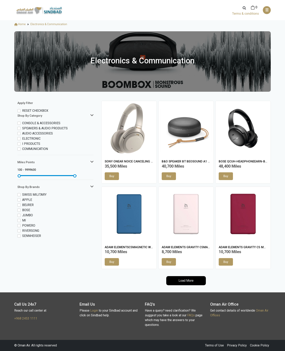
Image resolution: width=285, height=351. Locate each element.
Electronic (31, 138)
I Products (31, 144)
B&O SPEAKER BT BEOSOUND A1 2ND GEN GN (186, 161)
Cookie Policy (259, 345)
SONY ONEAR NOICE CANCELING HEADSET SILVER (129, 161)
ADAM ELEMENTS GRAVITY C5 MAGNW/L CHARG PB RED (243, 247)
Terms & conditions (245, 13)
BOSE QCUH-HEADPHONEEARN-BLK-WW (243, 161)
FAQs (191, 315)
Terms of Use (214, 345)
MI (24, 220)
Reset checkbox (35, 111)
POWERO (28, 225)
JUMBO (27, 215)
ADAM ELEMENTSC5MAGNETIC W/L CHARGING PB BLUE (129, 247)
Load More (186, 280)
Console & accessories (41, 123)
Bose (26, 210)
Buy (111, 176)
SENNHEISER (31, 236)
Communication (35, 149)
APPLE (27, 200)
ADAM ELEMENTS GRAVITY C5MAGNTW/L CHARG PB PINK (186, 247)
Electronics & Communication (48, 24)
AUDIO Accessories (37, 133)
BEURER (28, 205)
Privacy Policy (237, 345)
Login (94, 310)
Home (20, 24)
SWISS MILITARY (34, 194)
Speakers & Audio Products (45, 128)
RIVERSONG (30, 231)
